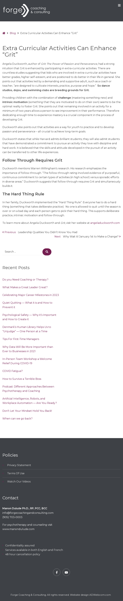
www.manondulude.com (18, 529)
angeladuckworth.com (105, 222)
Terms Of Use (16, 473)
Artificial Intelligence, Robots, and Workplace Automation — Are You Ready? (29, 401)
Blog (13, 33)
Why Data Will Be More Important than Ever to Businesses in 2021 (27, 349)
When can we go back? (17, 418)
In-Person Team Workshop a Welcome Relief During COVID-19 (27, 361)
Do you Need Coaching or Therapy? (25, 279)
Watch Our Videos (19, 481)
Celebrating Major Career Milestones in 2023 (30, 295)
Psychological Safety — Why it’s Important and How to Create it (29, 317)
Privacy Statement (19, 465)
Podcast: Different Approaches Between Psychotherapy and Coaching (28, 388)
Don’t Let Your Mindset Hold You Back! (27, 410)
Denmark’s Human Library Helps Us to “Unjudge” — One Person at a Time (26, 329)
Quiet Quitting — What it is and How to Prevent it (27, 305)
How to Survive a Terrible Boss (21, 378)
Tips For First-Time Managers (20, 339)
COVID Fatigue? (12, 371)
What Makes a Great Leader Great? (25, 287)
